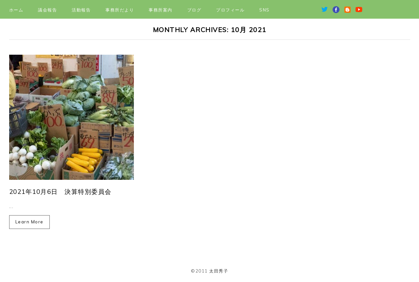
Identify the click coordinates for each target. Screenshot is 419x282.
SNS (264, 9)
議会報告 (47, 9)
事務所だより (119, 9)
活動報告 (81, 9)
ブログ (194, 9)
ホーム (16, 9)
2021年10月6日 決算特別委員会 (60, 192)
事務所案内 (161, 9)
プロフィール (230, 9)
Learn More (29, 221)
